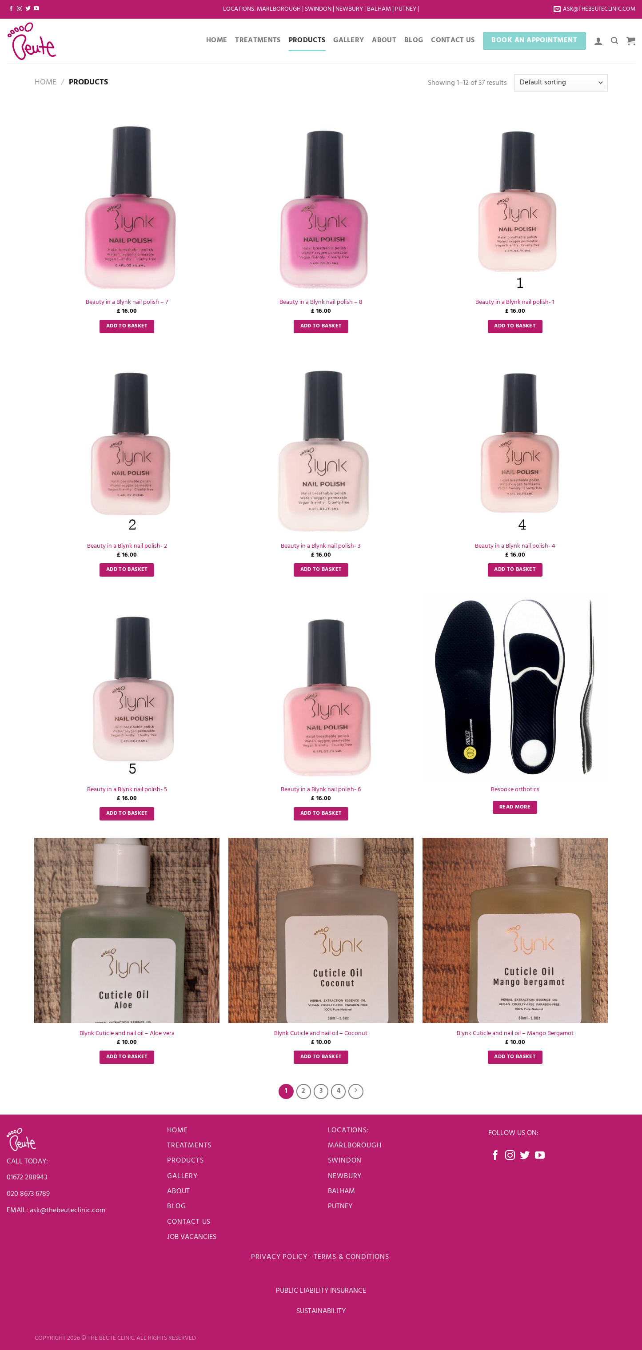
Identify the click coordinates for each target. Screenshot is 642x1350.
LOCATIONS (238, 9)
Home (216, 40)
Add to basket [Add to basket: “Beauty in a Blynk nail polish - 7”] (127, 326)
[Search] (614, 40)
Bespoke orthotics (515, 790)
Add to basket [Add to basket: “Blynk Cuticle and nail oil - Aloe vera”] (127, 1057)
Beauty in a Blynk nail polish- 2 (127, 546)
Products (307, 40)
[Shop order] (560, 83)
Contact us (189, 1222)
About (384, 40)
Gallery (348, 40)
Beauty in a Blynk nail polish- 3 (321, 546)
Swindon (319, 9)
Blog (413, 40)
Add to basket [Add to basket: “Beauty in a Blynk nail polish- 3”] (321, 569)
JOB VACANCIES (192, 1237)
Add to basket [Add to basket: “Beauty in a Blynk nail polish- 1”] (515, 326)
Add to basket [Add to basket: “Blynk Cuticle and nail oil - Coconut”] (321, 1057)
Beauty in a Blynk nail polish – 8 (321, 303)
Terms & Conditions (352, 1257)
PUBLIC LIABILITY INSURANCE (321, 1291)
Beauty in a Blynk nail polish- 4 (515, 546)
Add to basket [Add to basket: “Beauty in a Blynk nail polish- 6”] (321, 813)
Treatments (257, 40)
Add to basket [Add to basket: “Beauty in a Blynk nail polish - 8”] (321, 326)
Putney (406, 9)
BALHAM (341, 1191)
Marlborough (279, 9)
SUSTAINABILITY (321, 1311)
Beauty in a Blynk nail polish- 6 (321, 790)
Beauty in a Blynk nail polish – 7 (127, 303)
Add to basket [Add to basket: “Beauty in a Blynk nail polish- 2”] (127, 569)
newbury (345, 1176)
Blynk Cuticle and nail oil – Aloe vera (127, 1034)
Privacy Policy (279, 1257)
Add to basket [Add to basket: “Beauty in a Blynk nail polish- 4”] (515, 569)
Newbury (349, 9)
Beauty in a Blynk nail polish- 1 (514, 303)
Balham (379, 9)
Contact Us (453, 40)
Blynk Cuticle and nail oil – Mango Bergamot (515, 1034)
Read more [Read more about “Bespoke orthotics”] (514, 807)
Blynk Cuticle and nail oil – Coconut (320, 1034)
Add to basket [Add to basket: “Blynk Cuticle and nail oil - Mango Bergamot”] (515, 1057)
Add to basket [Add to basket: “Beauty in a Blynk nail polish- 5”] (127, 813)
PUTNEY (340, 1206)
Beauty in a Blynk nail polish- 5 (127, 790)
